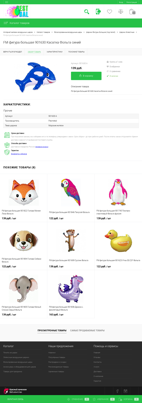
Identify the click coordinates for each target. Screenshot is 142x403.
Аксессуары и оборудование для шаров (19, 367)
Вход (121, 2)
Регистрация (131, 2)
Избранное (104, 399)
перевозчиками (41, 147)
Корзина (128, 399)
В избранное (113, 66)
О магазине (98, 376)
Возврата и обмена (19, 154)
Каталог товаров (16, 23)
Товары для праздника (12, 371)
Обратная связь (13, 399)
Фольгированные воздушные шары (17, 362)
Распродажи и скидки (57, 362)
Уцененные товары (56, 371)
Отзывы (97, 357)
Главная (97, 353)
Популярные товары (56, 357)
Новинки (51, 353)
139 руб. (76, 68)
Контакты (98, 362)
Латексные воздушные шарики (16, 357)
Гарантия (97, 381)
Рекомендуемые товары (58, 367)
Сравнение (78, 399)
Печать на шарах (10, 353)
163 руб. (56, 314)
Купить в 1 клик (114, 61)
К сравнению (113, 71)
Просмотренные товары (52, 330)
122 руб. (56, 218)
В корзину (86, 76)
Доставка (98, 371)
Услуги (96, 367)
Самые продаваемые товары (87, 330)
